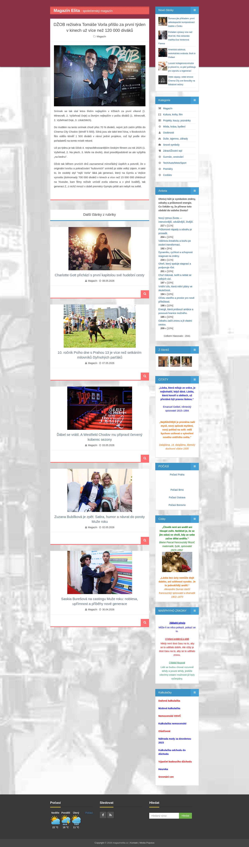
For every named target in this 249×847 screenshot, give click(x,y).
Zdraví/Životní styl (172, 150)
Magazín (101, 36)
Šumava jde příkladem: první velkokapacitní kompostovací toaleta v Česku (181, 22)
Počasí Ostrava (177, 497)
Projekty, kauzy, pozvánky (177, 120)
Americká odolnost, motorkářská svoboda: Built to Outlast (181, 53)
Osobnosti (168, 132)
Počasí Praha (177, 474)
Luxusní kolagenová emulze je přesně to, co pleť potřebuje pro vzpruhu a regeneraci (182, 67)
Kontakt (134, 842)
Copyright (99, 842)
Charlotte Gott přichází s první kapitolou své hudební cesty (99, 275)
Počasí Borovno (177, 505)
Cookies (167, 175)
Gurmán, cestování (173, 156)
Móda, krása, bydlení (174, 126)
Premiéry (168, 169)
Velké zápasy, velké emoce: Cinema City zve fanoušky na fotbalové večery (181, 81)
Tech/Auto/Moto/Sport (174, 162)
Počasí (89, 812)
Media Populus (147, 842)
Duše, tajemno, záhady (175, 138)
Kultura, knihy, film (173, 114)
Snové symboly (171, 144)
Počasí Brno (177, 489)
